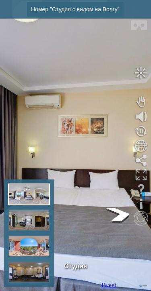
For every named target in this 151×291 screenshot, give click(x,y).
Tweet (108, 285)
